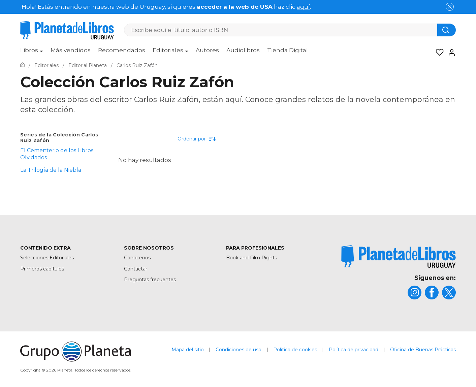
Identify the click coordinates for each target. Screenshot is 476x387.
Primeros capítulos (42, 269)
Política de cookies (295, 350)
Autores (207, 50)
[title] (398, 256)
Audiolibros (243, 50)
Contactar (135, 269)
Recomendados (121, 50)
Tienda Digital (287, 50)
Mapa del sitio (187, 350)
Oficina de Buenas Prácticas (423, 350)
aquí (303, 6)
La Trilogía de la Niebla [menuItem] (50, 170)
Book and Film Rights (251, 258)
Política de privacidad (353, 350)
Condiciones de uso (238, 350)
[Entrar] (450, 53)
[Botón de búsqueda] (446, 30)
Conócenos (137, 258)
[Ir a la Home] (22, 65)
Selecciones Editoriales (47, 258)
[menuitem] (31, 52)
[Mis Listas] (438, 53)
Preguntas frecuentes (150, 280)
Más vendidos (71, 50)
